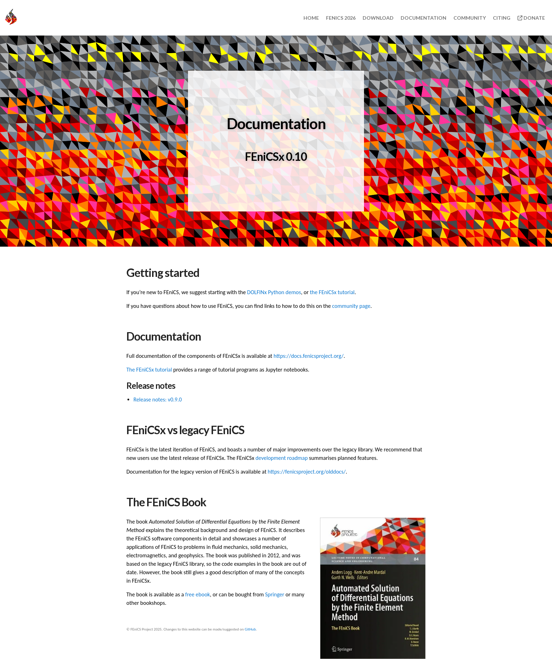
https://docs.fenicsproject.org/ (309, 356)
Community (469, 18)
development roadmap (282, 458)
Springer (274, 594)
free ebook (197, 594)
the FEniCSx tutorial (332, 292)
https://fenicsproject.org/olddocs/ (307, 471)
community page (351, 306)
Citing (501, 18)
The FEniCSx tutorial (149, 369)
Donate (531, 18)
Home (311, 18)
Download (378, 18)
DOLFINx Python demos (274, 292)
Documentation (423, 18)
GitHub (250, 629)
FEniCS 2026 (341, 18)
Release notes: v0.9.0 (157, 399)
